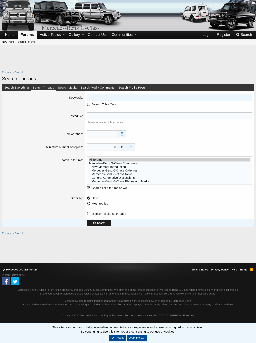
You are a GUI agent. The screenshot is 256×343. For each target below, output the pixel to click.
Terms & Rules (199, 269)
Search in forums (71, 160)
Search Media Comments (97, 87)
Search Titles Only (101, 104)
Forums (27, 35)
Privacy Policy (220, 269)
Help (234, 269)
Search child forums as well (107, 188)
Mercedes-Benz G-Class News (169, 174)
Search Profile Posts (132, 87)
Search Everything (16, 87)
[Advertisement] (128, 60)
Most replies (100, 203)
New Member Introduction (169, 167)
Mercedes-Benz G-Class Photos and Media (169, 181)
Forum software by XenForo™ (159, 315)
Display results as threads (109, 213)
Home (10, 35)
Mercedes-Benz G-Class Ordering (169, 170)
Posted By (75, 116)
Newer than (74, 134)
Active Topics (50, 35)
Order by (76, 198)
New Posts (8, 41)
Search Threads (43, 87)
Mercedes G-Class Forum (20, 269)
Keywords (75, 97)
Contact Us (97, 35)
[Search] (244, 35)
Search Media (67, 87)
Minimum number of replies (64, 147)
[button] (64, 35)
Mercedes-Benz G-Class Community (169, 163)
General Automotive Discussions (169, 178)
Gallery (74, 35)
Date (95, 198)
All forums (169, 159)
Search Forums (26, 41)
